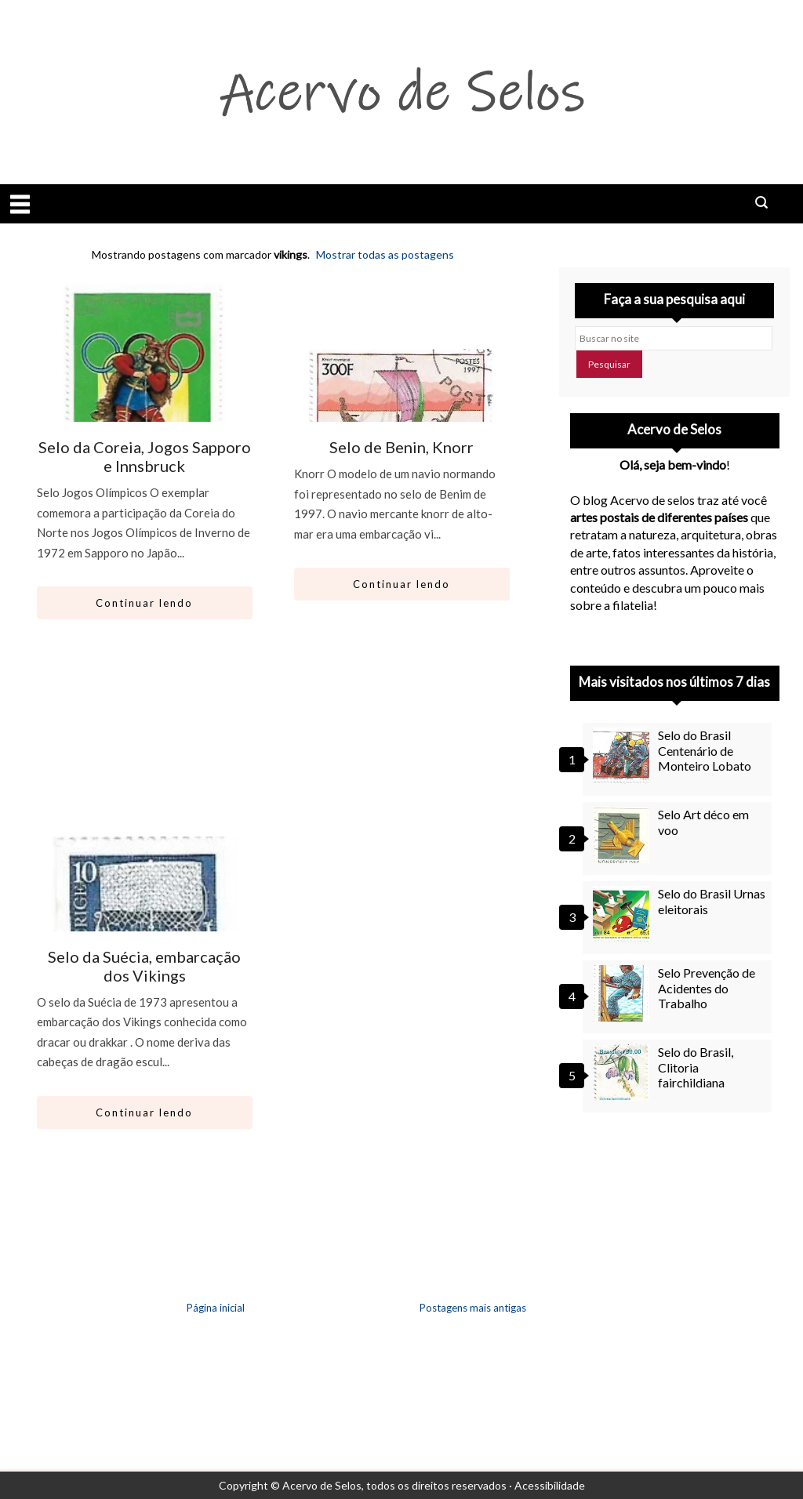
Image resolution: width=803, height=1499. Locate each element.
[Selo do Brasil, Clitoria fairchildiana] (623, 1072)
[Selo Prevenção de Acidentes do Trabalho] (623, 993)
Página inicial (216, 1307)
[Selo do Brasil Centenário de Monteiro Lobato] (623, 756)
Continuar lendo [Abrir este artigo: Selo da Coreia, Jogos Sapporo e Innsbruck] (144, 603)
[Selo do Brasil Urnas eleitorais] (623, 914)
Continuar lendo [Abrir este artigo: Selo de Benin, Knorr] (401, 584)
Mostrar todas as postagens (385, 254)
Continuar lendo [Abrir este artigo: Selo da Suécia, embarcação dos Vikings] (144, 1112)
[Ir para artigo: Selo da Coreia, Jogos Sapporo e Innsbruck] (144, 408)
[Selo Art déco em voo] (623, 835)
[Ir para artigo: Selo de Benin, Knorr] (401, 408)
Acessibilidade (549, 1485)
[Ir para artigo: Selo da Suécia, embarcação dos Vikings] (144, 918)
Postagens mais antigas (473, 1307)
